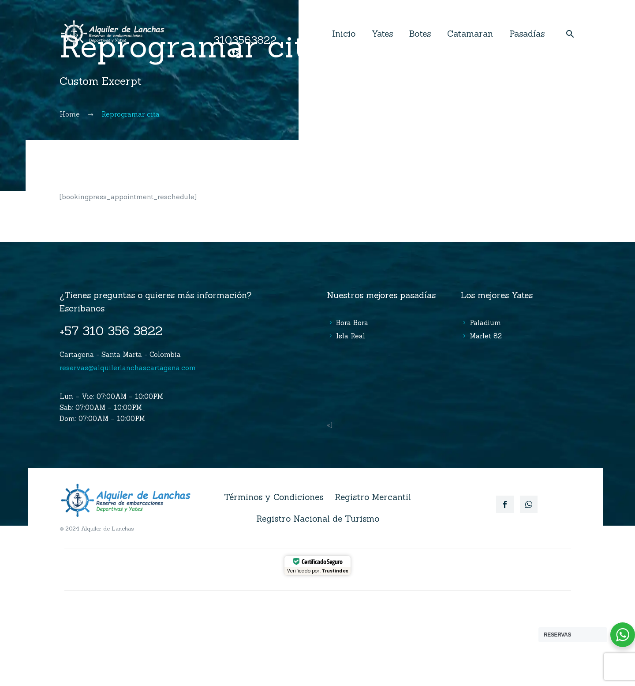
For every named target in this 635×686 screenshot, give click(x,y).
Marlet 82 (486, 336)
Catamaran (470, 33)
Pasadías (527, 33)
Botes (420, 33)
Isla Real (350, 336)
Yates (382, 33)
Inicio (343, 33)
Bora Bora (352, 322)
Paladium (485, 322)
